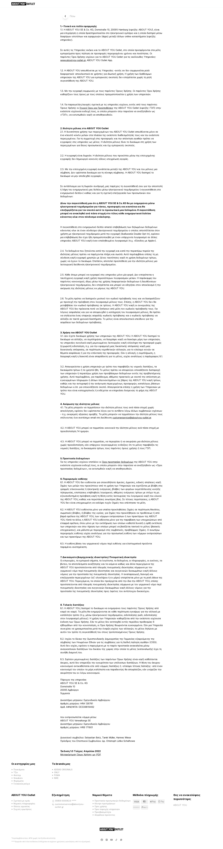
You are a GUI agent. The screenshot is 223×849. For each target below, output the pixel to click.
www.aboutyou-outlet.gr (73, 60)
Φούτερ (17, 775)
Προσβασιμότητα (103, 812)
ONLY (56, 772)
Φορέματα (18, 781)
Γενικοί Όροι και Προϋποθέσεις (96, 107)
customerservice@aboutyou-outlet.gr (131, 417)
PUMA (57, 775)
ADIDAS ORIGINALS (63, 769)
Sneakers (18, 778)
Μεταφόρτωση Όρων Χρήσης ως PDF (80, 754)
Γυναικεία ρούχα (22, 783)
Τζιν (16, 772)
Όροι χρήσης (101, 806)
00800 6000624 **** (64, 801)
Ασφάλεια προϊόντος (105, 815)
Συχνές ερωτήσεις (23, 809)
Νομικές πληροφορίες (24, 803)
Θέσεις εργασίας (22, 806)
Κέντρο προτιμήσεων (105, 803)
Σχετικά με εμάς (22, 801)
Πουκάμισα (19, 769)
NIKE (56, 778)
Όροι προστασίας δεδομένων (117, 461)
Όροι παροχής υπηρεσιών (107, 809)
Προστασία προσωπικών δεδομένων (113, 801)
